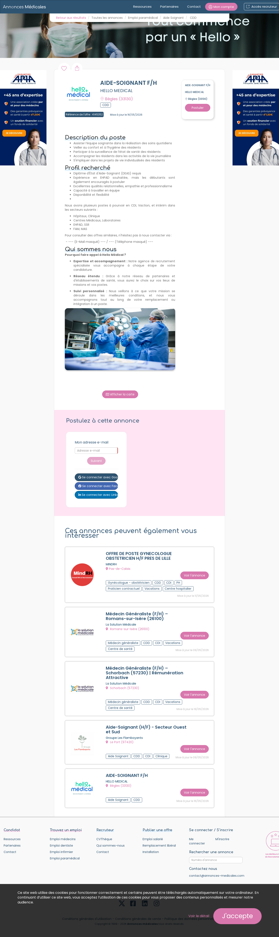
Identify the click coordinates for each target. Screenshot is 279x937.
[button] (221, 6)
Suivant (96, 461)
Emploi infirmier (61, 852)
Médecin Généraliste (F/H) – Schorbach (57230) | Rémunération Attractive (144, 673)
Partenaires (169, 6)
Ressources (142, 6)
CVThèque (104, 839)
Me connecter (197, 841)
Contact (194, 6)
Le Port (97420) (120, 742)
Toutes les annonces (107, 18)
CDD (193, 18)
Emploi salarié (153, 839)
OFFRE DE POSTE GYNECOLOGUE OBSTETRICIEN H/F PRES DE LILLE (139, 556)
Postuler (198, 108)
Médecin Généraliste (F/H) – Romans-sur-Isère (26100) (137, 616)
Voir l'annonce (194, 575)
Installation (151, 852)
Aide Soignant (173, 18)
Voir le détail (198, 915)
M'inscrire (222, 839)
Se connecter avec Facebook (98, 486)
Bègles (116, 99)
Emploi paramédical (143, 18)
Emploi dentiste (61, 845)
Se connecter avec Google (98, 477)
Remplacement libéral (159, 845)
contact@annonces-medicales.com (216, 876)
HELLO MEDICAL (116, 91)
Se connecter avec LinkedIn (98, 495)
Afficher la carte (120, 394)
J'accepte (237, 916)
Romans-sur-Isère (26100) (127, 629)
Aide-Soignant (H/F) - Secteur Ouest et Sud (146, 729)
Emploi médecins (63, 839)
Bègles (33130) (118, 786)
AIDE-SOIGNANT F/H (127, 775)
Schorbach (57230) (122, 688)
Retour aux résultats (71, 18)
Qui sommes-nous (110, 845)
